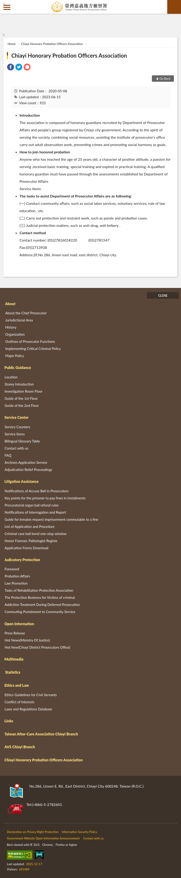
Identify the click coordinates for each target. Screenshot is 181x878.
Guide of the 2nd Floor (22, 405)
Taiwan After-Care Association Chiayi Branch (41, 734)
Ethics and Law (16, 685)
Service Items (15, 434)
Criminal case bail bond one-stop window (36, 534)
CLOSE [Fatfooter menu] (162, 295)
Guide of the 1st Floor (21, 398)
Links (8, 721)
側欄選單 (6, 7)
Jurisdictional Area (19, 320)
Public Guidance (17, 367)
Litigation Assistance (21, 481)
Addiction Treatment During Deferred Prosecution (42, 604)
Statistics (12, 672)
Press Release (15, 633)
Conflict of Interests (19, 702)
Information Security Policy (79, 832)
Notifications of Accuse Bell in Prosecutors (36, 491)
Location (11, 377)
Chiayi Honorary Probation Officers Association (52, 44)
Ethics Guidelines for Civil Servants (31, 695)
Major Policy (14, 356)
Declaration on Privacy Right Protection (32, 832)
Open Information (19, 624)
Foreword (12, 569)
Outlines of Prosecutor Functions (30, 341)
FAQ (8, 455)
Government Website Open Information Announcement (43, 838)
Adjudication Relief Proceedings (28, 469)
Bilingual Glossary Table (22, 441)
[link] (10, 68)
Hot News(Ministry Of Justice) (27, 640)
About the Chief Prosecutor (26, 313)
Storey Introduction (19, 384)
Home (12, 44)
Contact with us (16, 448)
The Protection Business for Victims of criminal (40, 597)
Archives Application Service (26, 462)
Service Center (16, 417)
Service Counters (17, 427)
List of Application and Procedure (30, 526)
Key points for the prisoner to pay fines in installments (45, 498)
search (174, 7)
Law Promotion (16, 583)
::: (4, 3)
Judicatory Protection (22, 559)
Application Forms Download (26, 548)
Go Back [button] (164, 78)
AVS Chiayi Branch (19, 747)
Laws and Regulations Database (28, 709)
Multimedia (13, 659)
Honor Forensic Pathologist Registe (31, 541)
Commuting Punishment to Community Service (40, 612)
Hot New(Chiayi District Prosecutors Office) (37, 647)
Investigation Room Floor (23, 391)
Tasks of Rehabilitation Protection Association (39, 590)
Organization (15, 334)
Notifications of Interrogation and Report (35, 512)
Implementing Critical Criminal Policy (33, 348)
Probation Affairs (17, 576)
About (10, 303)
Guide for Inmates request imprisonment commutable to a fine (51, 519)
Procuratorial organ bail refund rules (32, 505)
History (10, 327)
